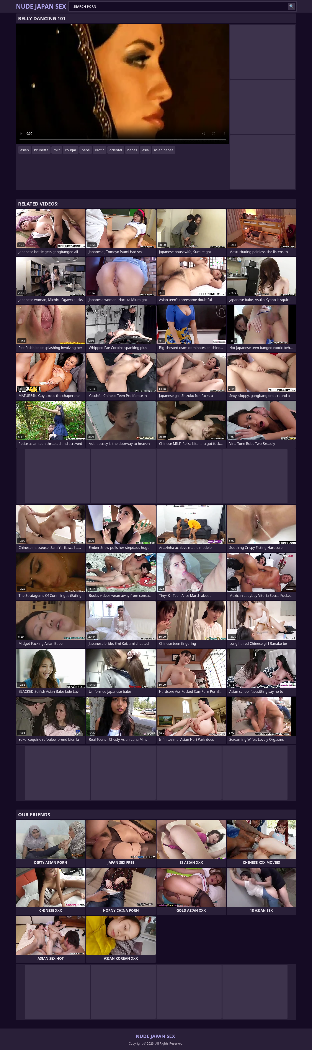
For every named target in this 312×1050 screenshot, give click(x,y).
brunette (41, 150)
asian (24, 150)
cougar (71, 150)
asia (145, 150)
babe (86, 150)
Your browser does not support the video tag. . (122, 84)
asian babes (163, 150)
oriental (115, 150)
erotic (99, 150)
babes (132, 150)
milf (57, 150)
